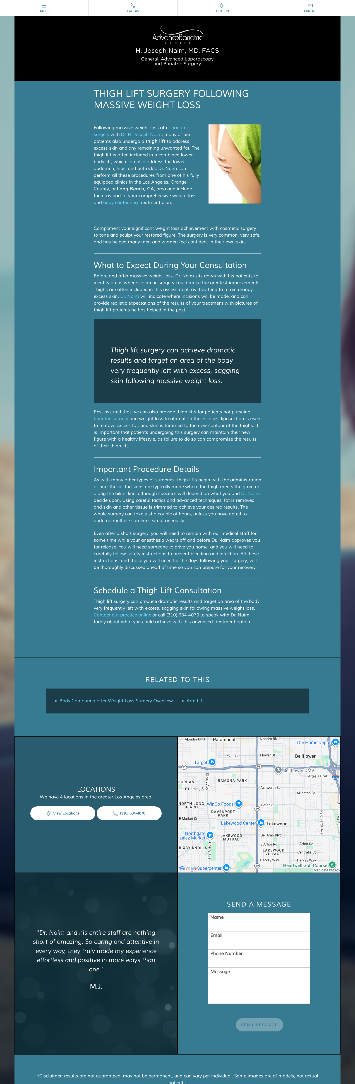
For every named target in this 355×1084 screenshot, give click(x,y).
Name (216, 917)
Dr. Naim (129, 296)
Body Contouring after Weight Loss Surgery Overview (116, 701)
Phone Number (226, 953)
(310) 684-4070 (129, 813)
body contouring (120, 202)
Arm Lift (195, 701)
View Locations (62, 813)
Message (220, 972)
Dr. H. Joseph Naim (141, 134)
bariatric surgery (111, 419)
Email (216, 935)
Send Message (259, 1025)
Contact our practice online (122, 615)
